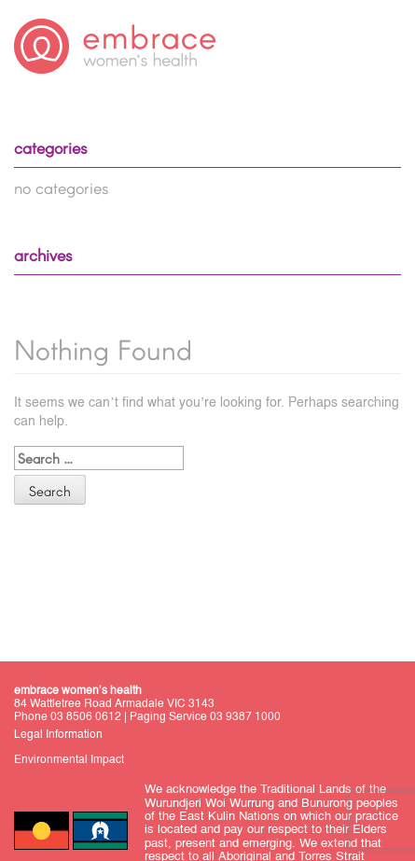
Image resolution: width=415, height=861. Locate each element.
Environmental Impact (69, 760)
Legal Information (58, 735)
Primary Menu (382, 48)
